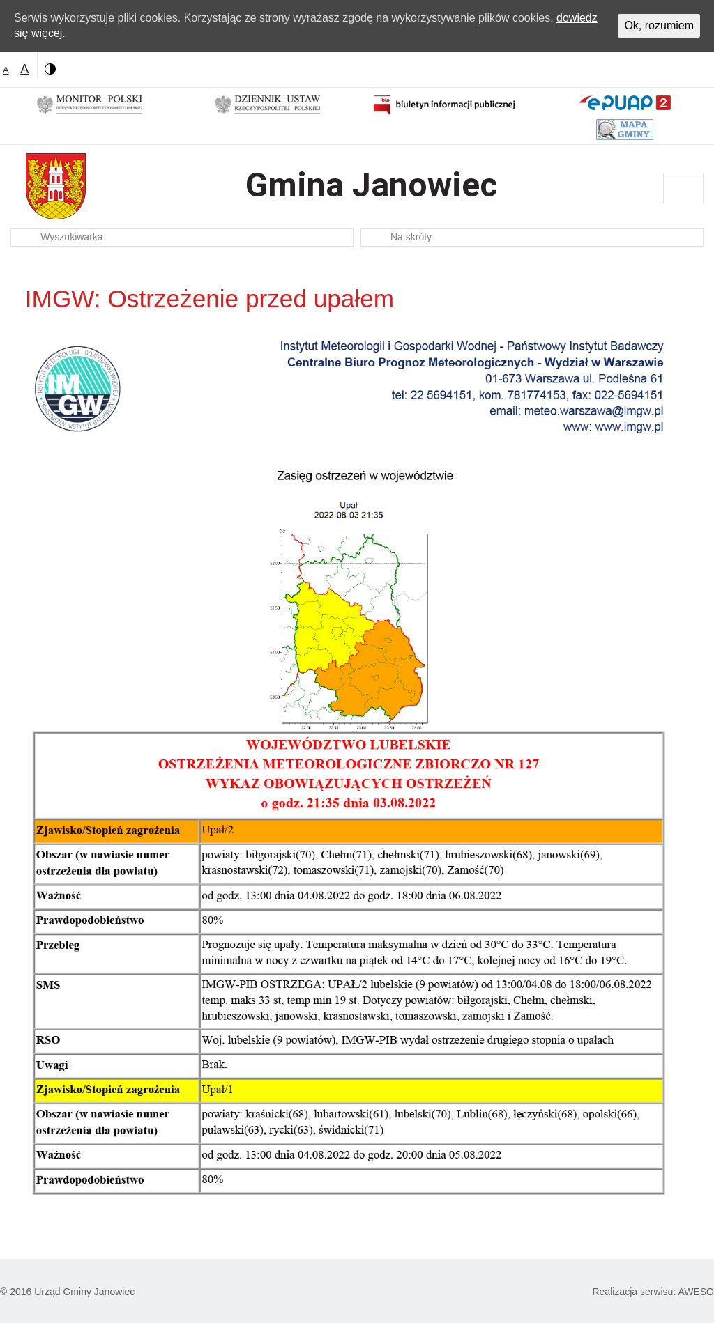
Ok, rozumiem (659, 25)
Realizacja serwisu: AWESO (653, 1291)
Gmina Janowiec (371, 185)
